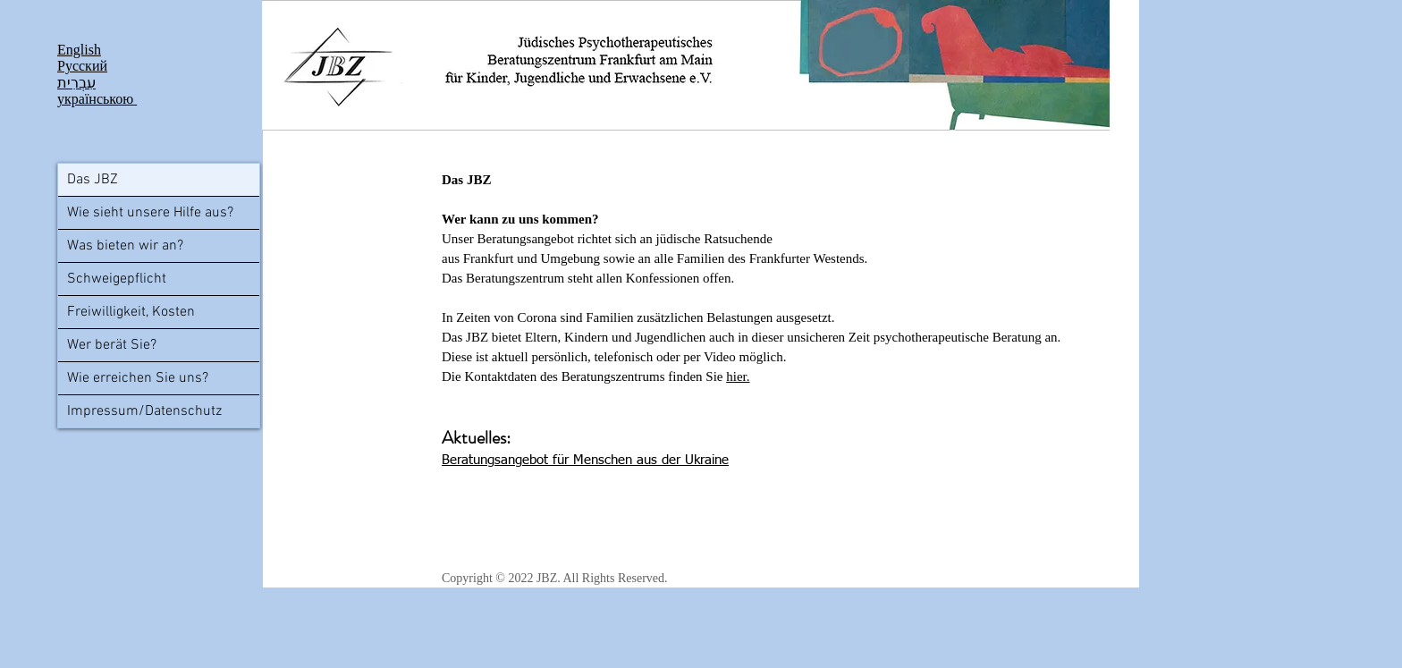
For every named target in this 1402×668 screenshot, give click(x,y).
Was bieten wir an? (125, 246)
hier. (737, 376)
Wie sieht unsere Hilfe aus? (150, 213)
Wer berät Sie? (111, 345)
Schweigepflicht (116, 279)
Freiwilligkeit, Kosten (131, 312)
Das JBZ (92, 180)
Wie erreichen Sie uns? (137, 378)
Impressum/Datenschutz (144, 411)
